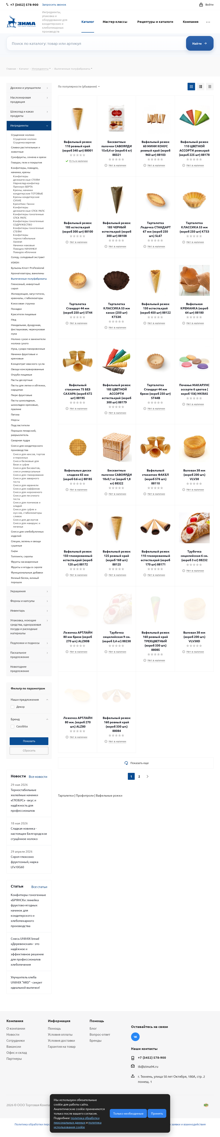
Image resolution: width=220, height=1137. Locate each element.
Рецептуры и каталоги (155, 21)
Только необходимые (128, 1113)
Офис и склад (16, 1052)
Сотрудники (15, 1040)
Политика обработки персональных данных (44, 1124)
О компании (15, 1028)
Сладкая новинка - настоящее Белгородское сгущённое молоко (29, 833)
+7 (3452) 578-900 (152, 1057)
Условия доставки (61, 1040)
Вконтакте (135, 1036)
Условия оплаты (60, 1034)
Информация (59, 1020)
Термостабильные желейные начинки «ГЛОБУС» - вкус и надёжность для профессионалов (24, 800)
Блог (93, 1028)
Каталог (87, 21)
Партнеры (14, 1058)
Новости (12, 1034)
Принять (157, 1113)
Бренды (95, 1040)
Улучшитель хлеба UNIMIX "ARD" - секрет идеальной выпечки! (26, 982)
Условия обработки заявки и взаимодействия (175, 1124)
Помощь (54, 1028)
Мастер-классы (115, 21)
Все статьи (39, 887)
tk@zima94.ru (148, 1066)
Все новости (38, 776)
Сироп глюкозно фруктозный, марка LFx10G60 (24, 862)
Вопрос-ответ (100, 1034)
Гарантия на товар (62, 1046)
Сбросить (29, 750)
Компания (191, 21)
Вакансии (13, 1046)
